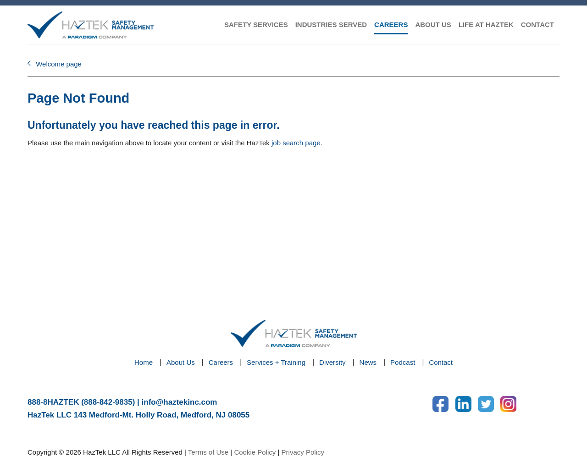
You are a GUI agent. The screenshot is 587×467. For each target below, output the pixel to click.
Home (143, 362)
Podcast (402, 362)
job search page (296, 143)
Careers (221, 362)
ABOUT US (433, 24)
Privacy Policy (303, 452)
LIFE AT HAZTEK (486, 24)
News (368, 362)
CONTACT (537, 24)
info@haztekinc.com (179, 402)
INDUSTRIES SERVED (331, 24)
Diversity (332, 362)
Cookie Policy (255, 452)
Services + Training (276, 362)
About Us (180, 362)
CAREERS (391, 24)
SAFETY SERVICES (256, 24)
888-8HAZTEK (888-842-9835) (81, 402)
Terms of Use (208, 452)
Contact (441, 362)
